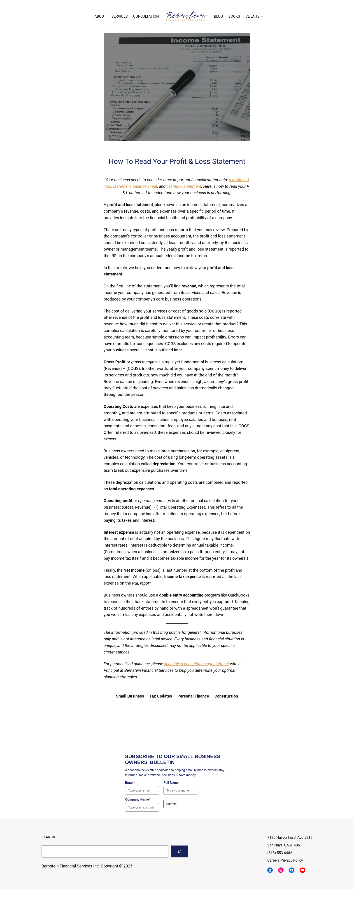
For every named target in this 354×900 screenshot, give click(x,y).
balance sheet (145, 186)
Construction (226, 696)
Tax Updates (160, 696)
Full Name (171, 782)
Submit (171, 804)
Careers (273, 860)
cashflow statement (183, 186)
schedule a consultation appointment (196, 663)
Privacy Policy (292, 860)
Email (130, 782)
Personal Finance (193, 696)
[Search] (179, 851)
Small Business (130, 696)
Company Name (137, 799)
